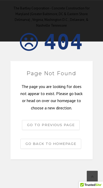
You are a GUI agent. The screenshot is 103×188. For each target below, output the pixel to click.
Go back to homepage (50, 143)
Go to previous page (51, 124)
